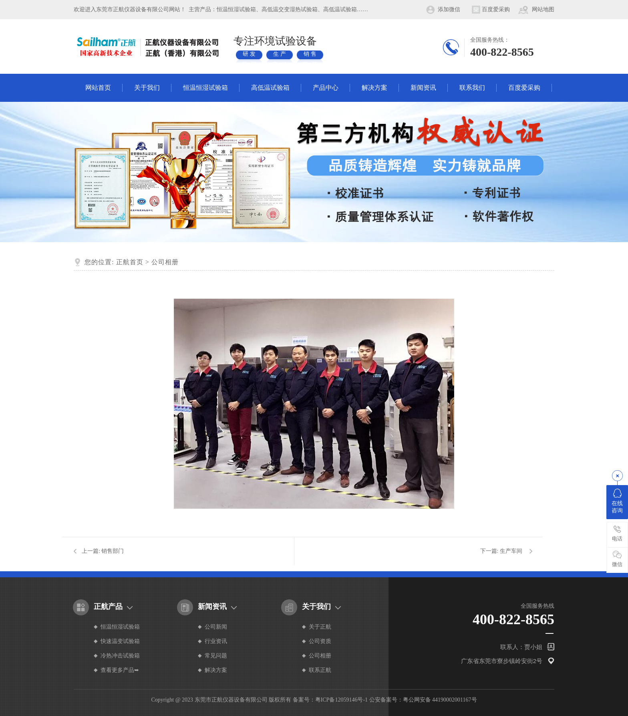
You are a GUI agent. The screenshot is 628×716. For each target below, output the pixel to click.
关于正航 (320, 627)
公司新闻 (216, 627)
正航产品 (108, 607)
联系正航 (320, 670)
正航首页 (129, 262)
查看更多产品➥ (120, 670)
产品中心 (325, 87)
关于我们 (147, 87)
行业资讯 (216, 641)
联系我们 (472, 87)
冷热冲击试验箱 (120, 656)
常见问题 (216, 656)
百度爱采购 (496, 9)
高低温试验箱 (270, 87)
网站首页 (98, 87)
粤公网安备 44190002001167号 (440, 700)
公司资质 (320, 641)
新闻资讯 (423, 87)
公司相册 (165, 262)
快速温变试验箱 (120, 641)
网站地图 (543, 9)
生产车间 (511, 551)
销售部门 (112, 551)
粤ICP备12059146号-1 (341, 700)
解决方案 (374, 87)
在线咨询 (617, 501)
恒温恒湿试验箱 (205, 87)
